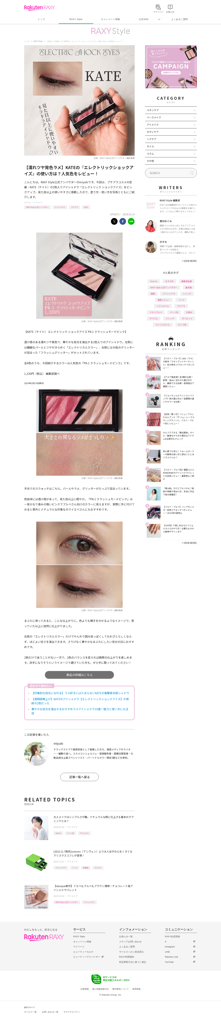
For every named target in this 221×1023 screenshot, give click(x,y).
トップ (41, 19)
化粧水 (189, 312)
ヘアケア (151, 139)
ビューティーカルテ (83, 952)
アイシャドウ (60, 207)
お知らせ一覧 (126, 936)
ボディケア (153, 132)
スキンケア (153, 110)
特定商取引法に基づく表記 (132, 962)
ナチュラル (84, 833)
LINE (167, 952)
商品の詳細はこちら (79, 675)
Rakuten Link (171, 957)
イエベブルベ (156, 312)
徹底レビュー (164, 299)
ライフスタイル (163, 324)
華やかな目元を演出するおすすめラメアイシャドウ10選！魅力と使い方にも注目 (79, 711)
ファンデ (170, 318)
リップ (74, 867)
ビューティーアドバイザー (86, 957)
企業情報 (84, 989)
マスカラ (97, 867)
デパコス (154, 318)
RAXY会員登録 (172, 936)
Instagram (170, 946)
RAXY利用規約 (126, 957)
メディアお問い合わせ (130, 941)
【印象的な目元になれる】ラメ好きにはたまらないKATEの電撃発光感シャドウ (80, 693)
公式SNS (144, 19)
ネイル (150, 146)
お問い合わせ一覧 (50, 1012)
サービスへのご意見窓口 (131, 952)
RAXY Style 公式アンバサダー (37, 207)
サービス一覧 (30, 1012)
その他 (150, 161)
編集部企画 (186, 281)
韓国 (153, 293)
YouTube (169, 962)
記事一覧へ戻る (79, 777)
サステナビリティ (72, 1012)
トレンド (187, 293)
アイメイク (37, 202)
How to (58, 833)
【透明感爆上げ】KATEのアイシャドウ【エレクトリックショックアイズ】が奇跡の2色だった (80, 701)
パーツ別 (70, 833)
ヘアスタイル (163, 306)
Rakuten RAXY (39, 8)
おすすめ (169, 281)
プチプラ (74, 207)
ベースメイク (154, 117)
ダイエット (187, 318)
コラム (150, 153)
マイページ (78, 946)
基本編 (188, 287)
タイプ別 (182, 324)
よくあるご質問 (179, 19)
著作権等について (120, 989)
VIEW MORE (189, 261)
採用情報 (136, 989)
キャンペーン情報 (110, 19)
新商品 (85, 867)
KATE (86, 207)
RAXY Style (75, 19)
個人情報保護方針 (100, 989)
